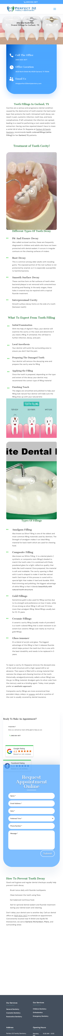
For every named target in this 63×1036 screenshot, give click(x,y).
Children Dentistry (39, 1009)
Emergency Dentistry (40, 1016)
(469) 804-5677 (21, 60)
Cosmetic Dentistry (13, 1013)
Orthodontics (38, 1012)
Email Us (20, 78)
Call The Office (24, 55)
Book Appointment (25, 35)
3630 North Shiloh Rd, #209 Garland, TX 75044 (32, 72)
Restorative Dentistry (14, 1017)
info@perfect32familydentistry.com (28, 83)
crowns (32, 694)
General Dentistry (12, 1009)
